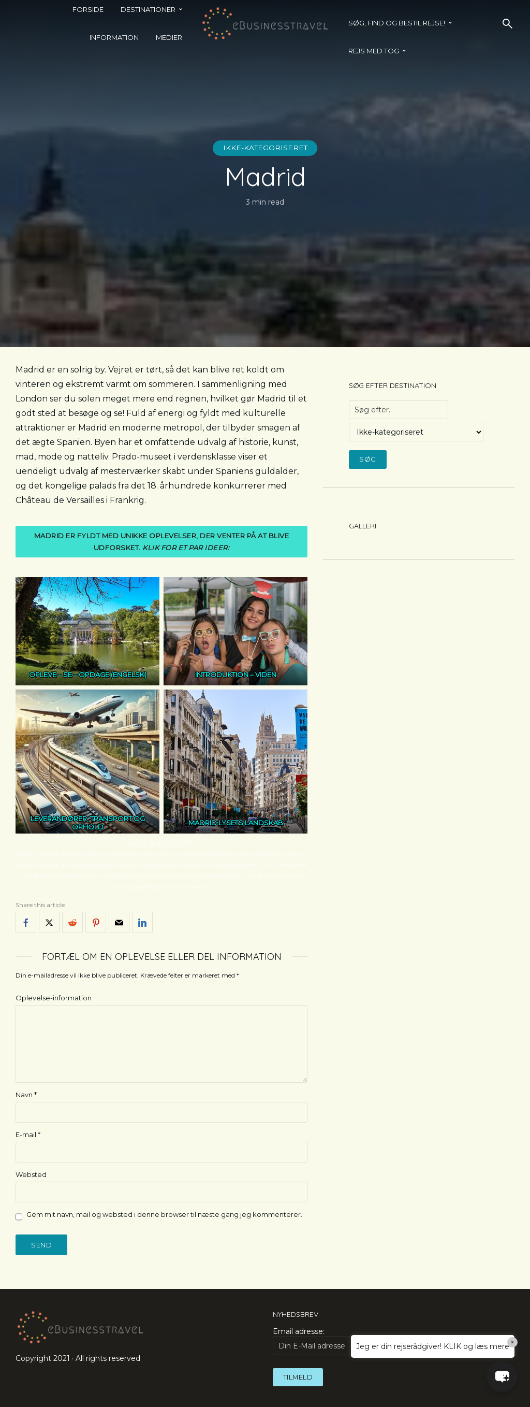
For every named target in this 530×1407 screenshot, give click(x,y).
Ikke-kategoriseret (265, 148)
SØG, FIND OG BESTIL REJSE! (396, 23)
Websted (31, 1174)
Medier (169, 37)
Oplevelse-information (54, 998)
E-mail (28, 1134)
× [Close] (512, 1342)
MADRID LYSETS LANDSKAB (235, 823)
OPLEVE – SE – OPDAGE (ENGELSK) (87, 674)
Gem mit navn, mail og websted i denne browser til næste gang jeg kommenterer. (164, 1214)
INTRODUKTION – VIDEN (235, 674)
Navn (26, 1094)
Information (114, 37)
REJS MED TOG (373, 51)
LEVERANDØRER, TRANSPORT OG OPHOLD (88, 823)
